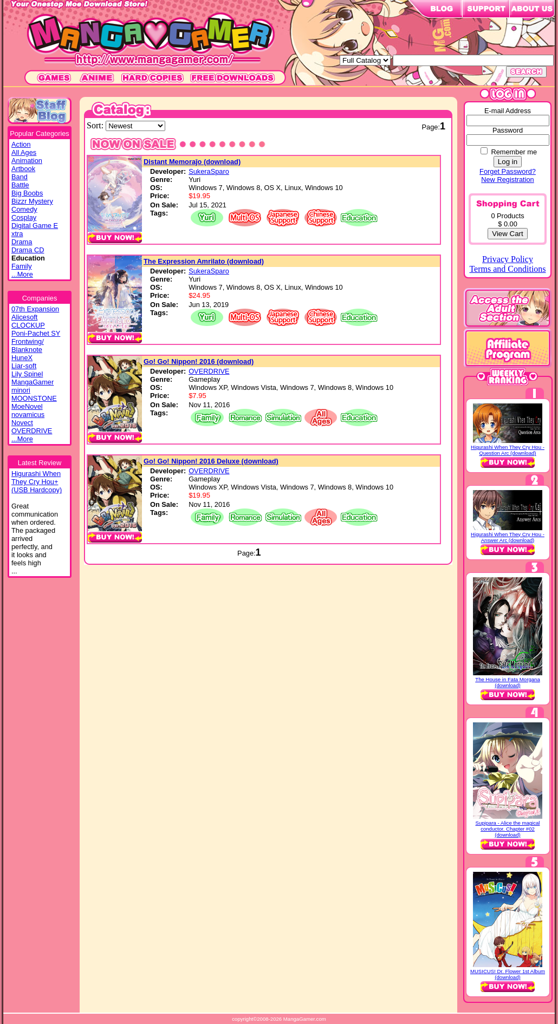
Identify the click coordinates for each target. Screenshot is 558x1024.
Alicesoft (24, 317)
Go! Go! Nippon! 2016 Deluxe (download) (211, 461)
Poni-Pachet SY (35, 333)
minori (20, 390)
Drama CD (27, 250)
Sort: (96, 125)
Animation (26, 160)
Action (21, 144)
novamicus (27, 414)
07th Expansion (35, 309)
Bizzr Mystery (32, 201)
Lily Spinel (27, 374)
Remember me (514, 152)
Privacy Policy (507, 259)
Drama (21, 242)
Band (19, 177)
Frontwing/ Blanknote (27, 345)
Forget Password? (507, 171)
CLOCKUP (28, 325)
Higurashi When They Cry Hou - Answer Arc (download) (507, 537)
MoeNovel (27, 406)
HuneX (22, 358)
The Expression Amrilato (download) (204, 261)
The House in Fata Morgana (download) (507, 682)
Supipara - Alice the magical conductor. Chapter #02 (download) (508, 829)
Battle (20, 185)
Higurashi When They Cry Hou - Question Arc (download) (507, 450)
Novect (22, 423)
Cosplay (23, 217)
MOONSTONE (34, 398)
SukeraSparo (209, 171)
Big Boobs (27, 193)
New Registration (507, 179)
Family (21, 266)
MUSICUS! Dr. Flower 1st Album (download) (507, 974)
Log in (507, 162)
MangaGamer (32, 382)
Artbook (23, 169)
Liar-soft (23, 366)
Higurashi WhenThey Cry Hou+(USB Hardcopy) (36, 481)
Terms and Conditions (507, 268)
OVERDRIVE (31, 431)
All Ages (23, 152)
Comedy (24, 209)
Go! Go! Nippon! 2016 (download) (199, 361)
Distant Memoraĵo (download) (192, 162)
